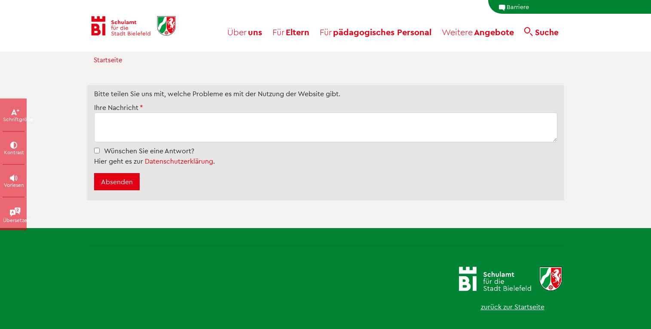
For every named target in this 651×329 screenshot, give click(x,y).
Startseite (108, 60)
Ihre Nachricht (116, 107)
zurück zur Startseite (512, 306)
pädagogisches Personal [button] (375, 32)
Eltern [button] (290, 32)
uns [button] (244, 32)
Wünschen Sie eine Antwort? (149, 150)
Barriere (513, 7)
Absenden (117, 181)
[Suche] (541, 32)
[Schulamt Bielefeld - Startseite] (139, 25)
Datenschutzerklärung (179, 161)
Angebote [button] (478, 32)
